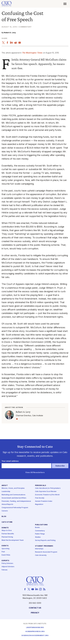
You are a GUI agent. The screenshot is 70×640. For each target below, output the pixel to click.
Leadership (6, 491)
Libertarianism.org (35, 627)
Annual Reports (7, 504)
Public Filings (40, 534)
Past (3, 552)
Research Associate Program (46, 552)
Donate (5, 528)
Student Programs (44, 546)
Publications (41, 525)
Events (5, 546)
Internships (39, 549)
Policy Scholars (7, 563)
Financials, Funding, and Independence (16, 501)
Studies (38, 537)
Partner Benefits (8, 534)
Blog (4, 516)
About (5, 485)
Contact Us (35, 608)
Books (37, 527)
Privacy (35, 613)
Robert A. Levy (10, 33)
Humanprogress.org (35, 631)
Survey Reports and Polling (45, 540)
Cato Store (7, 522)
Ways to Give (7, 530)
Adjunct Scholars (8, 566)
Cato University (41, 555)
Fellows (4, 570)
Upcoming (5, 548)
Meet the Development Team (13, 540)
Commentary (40, 531)
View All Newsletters (35, 472)
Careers (5, 511)
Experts (5, 560)
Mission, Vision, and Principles (13, 488)
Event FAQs (6, 555)
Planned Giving (7, 537)
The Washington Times (32, 53)
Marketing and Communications (13, 495)
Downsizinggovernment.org (35, 635)
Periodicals (40, 485)
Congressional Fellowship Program (15, 507)
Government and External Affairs (14, 498)
